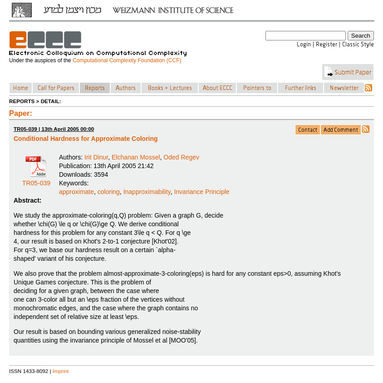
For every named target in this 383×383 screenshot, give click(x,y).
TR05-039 (36, 179)
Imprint (61, 371)
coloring (109, 191)
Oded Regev (181, 157)
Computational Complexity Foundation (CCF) (127, 60)
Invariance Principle (201, 191)
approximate (76, 191)
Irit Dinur (96, 157)
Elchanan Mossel (136, 157)
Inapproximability (147, 191)
